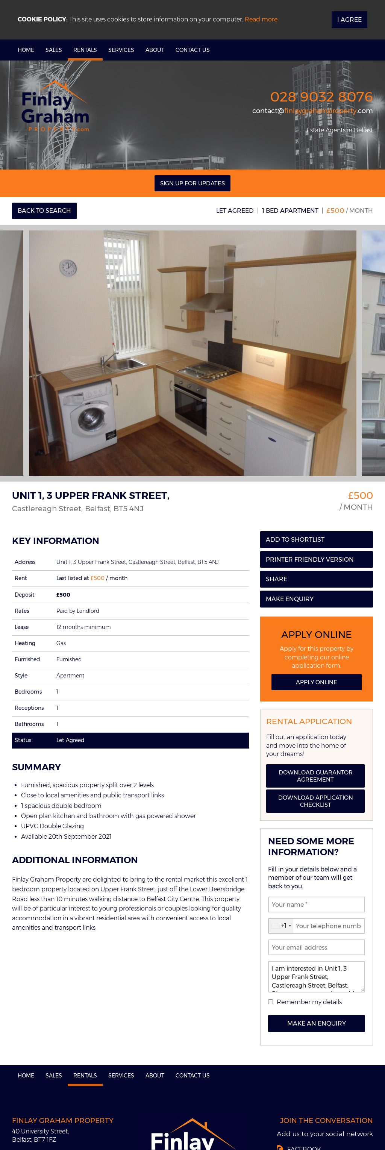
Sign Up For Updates (192, 183)
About (155, 50)
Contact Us (193, 50)
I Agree (349, 19)
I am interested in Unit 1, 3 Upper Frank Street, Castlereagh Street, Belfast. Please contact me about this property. (316, 976)
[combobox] (280, 925)
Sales (53, 50)
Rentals (85, 50)
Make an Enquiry (316, 1023)
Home (26, 50)
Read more (261, 19)
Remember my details (309, 1002)
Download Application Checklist (315, 801)
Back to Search (44, 210)
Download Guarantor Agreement (316, 776)
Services (121, 50)
